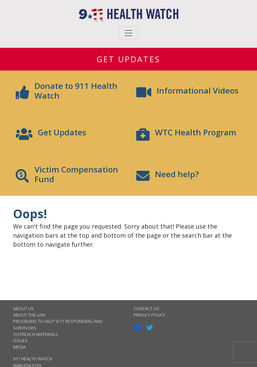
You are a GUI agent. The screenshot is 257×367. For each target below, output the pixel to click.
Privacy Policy (149, 315)
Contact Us (146, 308)
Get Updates (128, 59)
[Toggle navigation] (128, 33)
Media (19, 347)
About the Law (29, 315)
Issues (20, 341)
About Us (23, 308)
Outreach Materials (35, 334)
